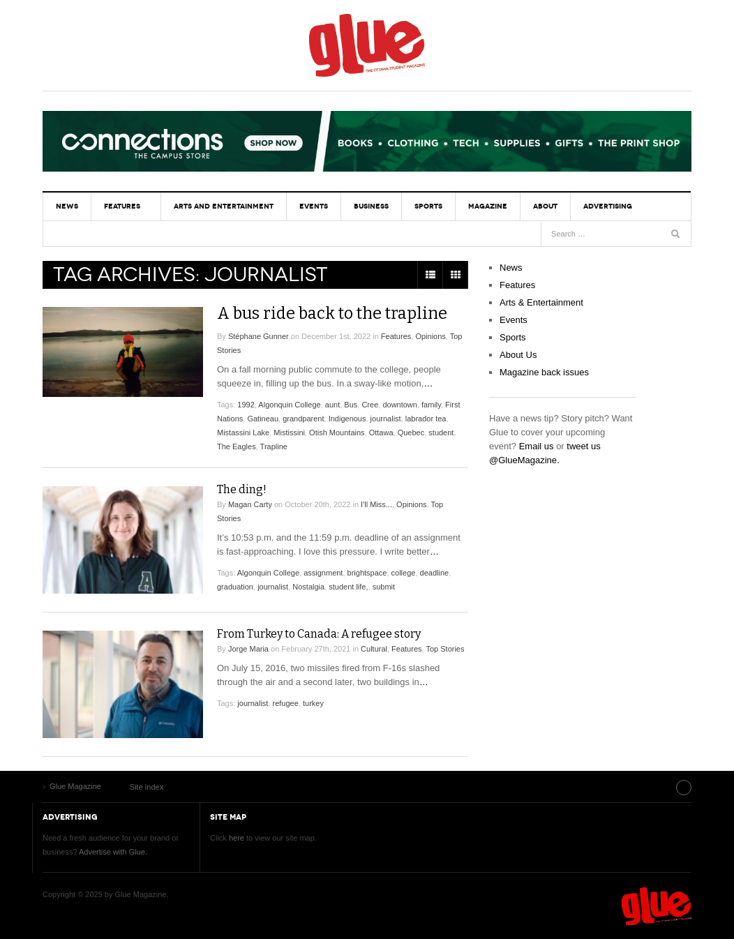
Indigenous (347, 418)
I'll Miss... (376, 504)
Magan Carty (250, 504)
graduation (235, 587)
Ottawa (381, 432)
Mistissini (289, 432)
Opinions (430, 336)
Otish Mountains (336, 432)
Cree (369, 404)
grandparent (303, 418)
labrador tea (426, 418)
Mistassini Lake (243, 432)
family (431, 404)
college (403, 573)
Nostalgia (308, 587)
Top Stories (445, 649)
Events (309, 206)
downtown (399, 404)
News (66, 206)
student (441, 432)
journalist (385, 418)
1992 (245, 404)
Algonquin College (289, 404)
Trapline (273, 446)
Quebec (411, 432)
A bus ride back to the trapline (335, 313)
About (535, 206)
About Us (518, 355)
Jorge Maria (248, 649)
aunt (332, 404)
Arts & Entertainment (541, 302)
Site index (656, 786)
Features (120, 206)
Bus (350, 404)
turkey (313, 703)
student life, (348, 587)
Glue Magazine (367, 45)
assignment (323, 573)
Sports (421, 206)
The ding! (242, 489)
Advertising (596, 206)
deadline (434, 573)
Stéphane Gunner (258, 336)
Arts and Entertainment (221, 206)
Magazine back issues (544, 372)
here (236, 837)
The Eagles (236, 446)
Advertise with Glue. (113, 851)
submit (384, 587)
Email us (536, 446)
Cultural (374, 649)
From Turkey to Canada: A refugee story (319, 633)
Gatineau (262, 418)
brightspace (367, 573)
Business (365, 206)
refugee (286, 703)
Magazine (479, 206)
